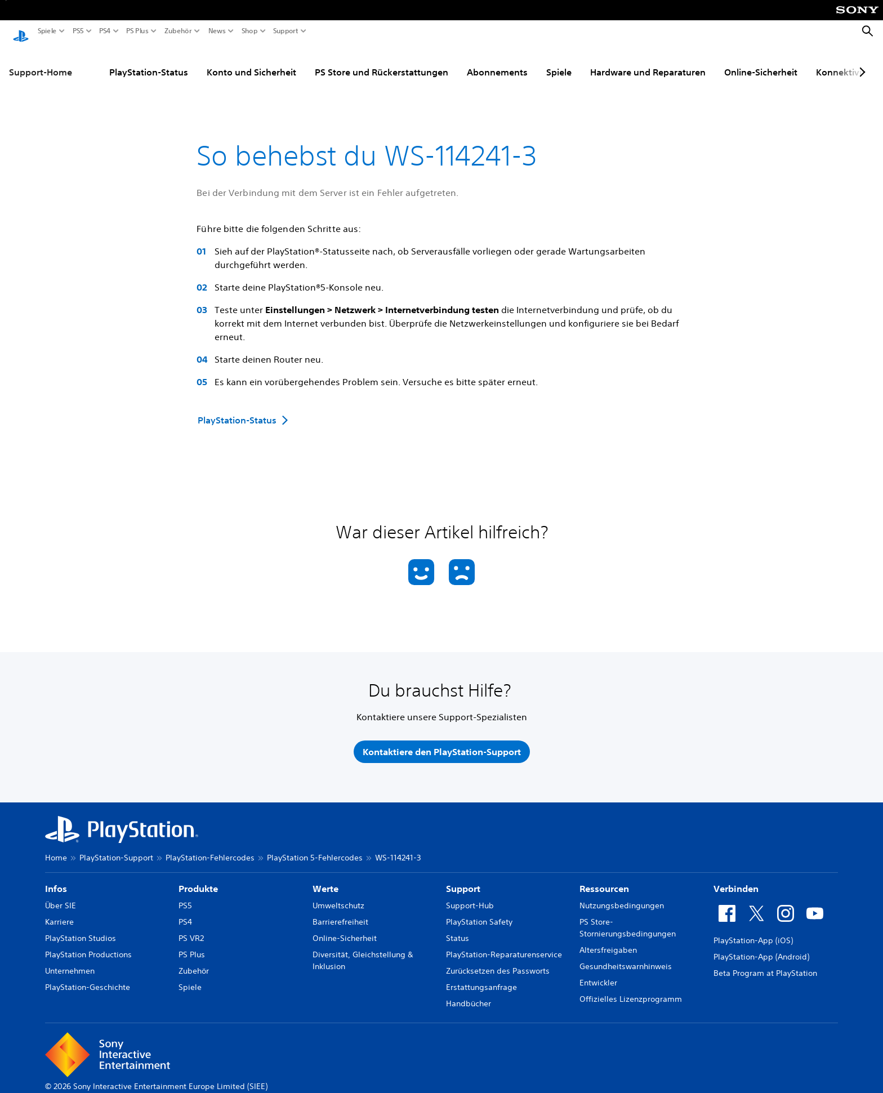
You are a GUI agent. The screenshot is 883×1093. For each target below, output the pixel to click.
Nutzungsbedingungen (621, 895)
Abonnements (497, 61)
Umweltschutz (338, 895)
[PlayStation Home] (20, 31)
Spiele (47, 30)
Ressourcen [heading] (604, 878)
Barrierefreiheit (340, 911)
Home (56, 847)
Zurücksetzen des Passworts (498, 960)
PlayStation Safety (479, 911)
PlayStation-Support (116, 847)
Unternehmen (70, 960)
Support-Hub (470, 895)
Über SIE (60, 895)
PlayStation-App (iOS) (753, 930)
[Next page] (860, 61)
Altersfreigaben (608, 939)
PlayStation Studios (80, 927)
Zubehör (178, 30)
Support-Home (40, 61)
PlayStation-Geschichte (87, 976)
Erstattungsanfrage (481, 976)
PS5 (78, 30)
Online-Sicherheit (760, 61)
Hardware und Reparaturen (648, 61)
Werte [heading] (325, 878)
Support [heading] (463, 878)
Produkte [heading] (198, 878)
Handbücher (468, 993)
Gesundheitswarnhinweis (625, 956)
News (217, 30)
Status (457, 927)
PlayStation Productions (88, 944)
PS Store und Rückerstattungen (381, 61)
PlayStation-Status (148, 61)
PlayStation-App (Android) (761, 946)
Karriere (59, 911)
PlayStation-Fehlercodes (210, 847)
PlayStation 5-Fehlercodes (315, 847)
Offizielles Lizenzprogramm (630, 988)
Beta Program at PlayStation (765, 962)
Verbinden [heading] (736, 878)
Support (285, 30)
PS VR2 (191, 927)
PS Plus (137, 30)
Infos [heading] (56, 878)
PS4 (105, 30)
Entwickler (598, 972)
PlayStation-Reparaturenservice (504, 944)
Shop (250, 30)
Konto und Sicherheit (251, 61)
